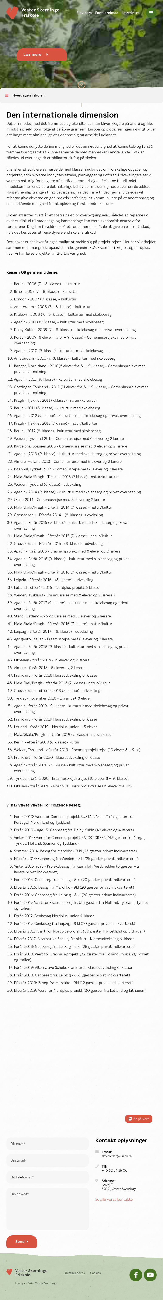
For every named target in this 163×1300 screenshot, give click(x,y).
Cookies (95, 1273)
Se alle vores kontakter (114, 1199)
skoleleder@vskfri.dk (117, 1156)
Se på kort (139, 1119)
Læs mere (35, 54)
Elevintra (84, 13)
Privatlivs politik (74, 1273)
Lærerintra (131, 13)
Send (21, 1242)
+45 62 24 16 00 (115, 1170)
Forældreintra (106, 13)
